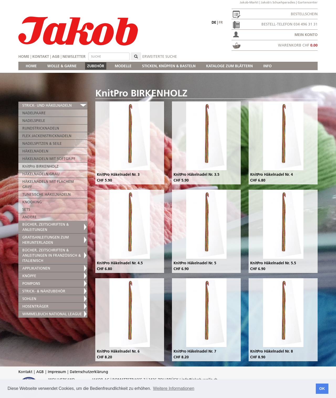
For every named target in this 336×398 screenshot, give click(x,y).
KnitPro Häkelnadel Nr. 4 (271, 174)
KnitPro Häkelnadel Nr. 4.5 (120, 263)
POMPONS (31, 283)
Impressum (57, 371)
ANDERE (29, 217)
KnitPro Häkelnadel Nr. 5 (195, 263)
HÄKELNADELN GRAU (41, 174)
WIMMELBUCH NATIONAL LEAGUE (52, 314)
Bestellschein (304, 14)
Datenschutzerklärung (89, 371)
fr (221, 22)
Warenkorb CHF (298, 45)
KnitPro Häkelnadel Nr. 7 (195, 351)
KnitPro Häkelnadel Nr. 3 (118, 174)
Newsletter (74, 56)
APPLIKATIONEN (36, 268)
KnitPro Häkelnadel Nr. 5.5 (273, 263)
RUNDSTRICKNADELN (40, 128)
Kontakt (40, 56)
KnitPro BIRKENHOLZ (40, 166)
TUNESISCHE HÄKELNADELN (46, 194)
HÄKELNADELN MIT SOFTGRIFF (48, 158)
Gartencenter (308, 2)
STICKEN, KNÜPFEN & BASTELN (169, 66)
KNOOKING (32, 202)
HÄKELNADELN (35, 151)
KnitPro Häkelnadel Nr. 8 (271, 351)
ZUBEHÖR (95, 66)
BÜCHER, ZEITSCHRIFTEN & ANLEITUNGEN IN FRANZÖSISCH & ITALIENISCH (51, 255)
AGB (56, 56)
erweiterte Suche (159, 56)
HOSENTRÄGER (35, 306)
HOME (31, 66)
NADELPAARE (34, 113)
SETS (26, 209)
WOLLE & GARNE (62, 66)
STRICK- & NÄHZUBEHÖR (43, 291)
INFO (267, 66)
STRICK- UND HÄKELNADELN (47, 105)
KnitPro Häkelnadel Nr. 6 (118, 351)
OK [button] (322, 388)
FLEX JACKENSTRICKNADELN (46, 135)
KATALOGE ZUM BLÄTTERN (229, 66)
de (214, 22)
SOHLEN (29, 298)
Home (23, 56)
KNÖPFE (29, 275)
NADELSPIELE (33, 120)
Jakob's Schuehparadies (278, 2)
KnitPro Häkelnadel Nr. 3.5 (196, 174)
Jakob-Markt (249, 2)
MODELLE (123, 66)
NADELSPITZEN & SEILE (42, 143)
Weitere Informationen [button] (173, 388)
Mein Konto (306, 34)
